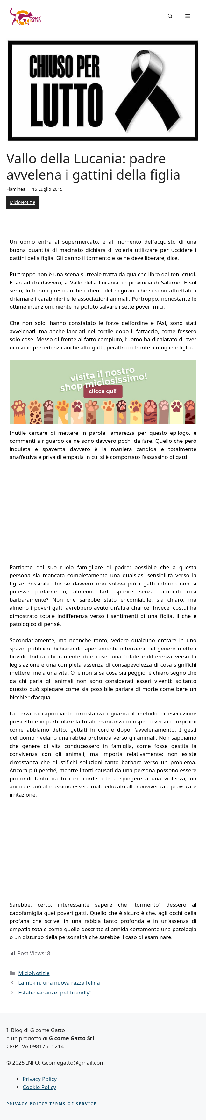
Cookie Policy (39, 1087)
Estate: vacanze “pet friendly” (54, 992)
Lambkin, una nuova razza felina (59, 982)
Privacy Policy (40, 1078)
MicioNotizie (22, 202)
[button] (170, 15)
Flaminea (15, 189)
